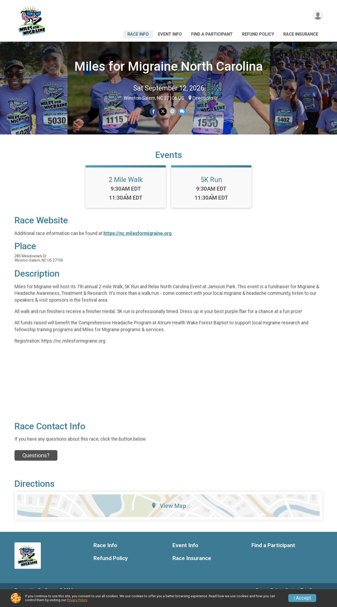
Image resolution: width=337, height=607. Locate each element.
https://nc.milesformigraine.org (137, 240)
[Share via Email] (172, 111)
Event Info (170, 34)
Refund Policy (258, 34)
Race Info (138, 34)
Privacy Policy (77, 600)
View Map (168, 513)
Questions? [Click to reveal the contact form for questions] (35, 463)
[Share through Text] (181, 111)
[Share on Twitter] (163, 111)
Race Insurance (300, 34)
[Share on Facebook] (153, 111)
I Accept (302, 598)
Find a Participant (212, 34)
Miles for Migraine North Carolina (169, 66)
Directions (203, 98)
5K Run (211, 187)
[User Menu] (318, 15)
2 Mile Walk (126, 187)
